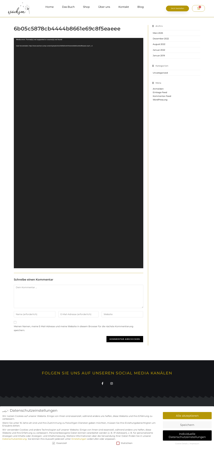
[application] (78, 153)
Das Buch (68, 6)
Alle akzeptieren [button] (187, 415)
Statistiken (124, 443)
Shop (86, 6)
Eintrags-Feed (160, 92)
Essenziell (59, 443)
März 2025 (158, 33)
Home (49, 6)
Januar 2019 (159, 55)
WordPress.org (160, 99)
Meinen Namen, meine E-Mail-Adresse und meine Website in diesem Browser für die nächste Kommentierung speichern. (73, 328)
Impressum (194, 444)
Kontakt (123, 6)
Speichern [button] (187, 424)
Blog (140, 6)
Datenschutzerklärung (14, 438)
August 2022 (159, 44)
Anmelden (158, 88)
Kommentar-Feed (162, 96)
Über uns (104, 6)
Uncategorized (160, 72)
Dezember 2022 (161, 38)
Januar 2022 (159, 50)
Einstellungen (78, 438)
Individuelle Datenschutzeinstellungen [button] (187, 435)
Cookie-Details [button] (181, 444)
